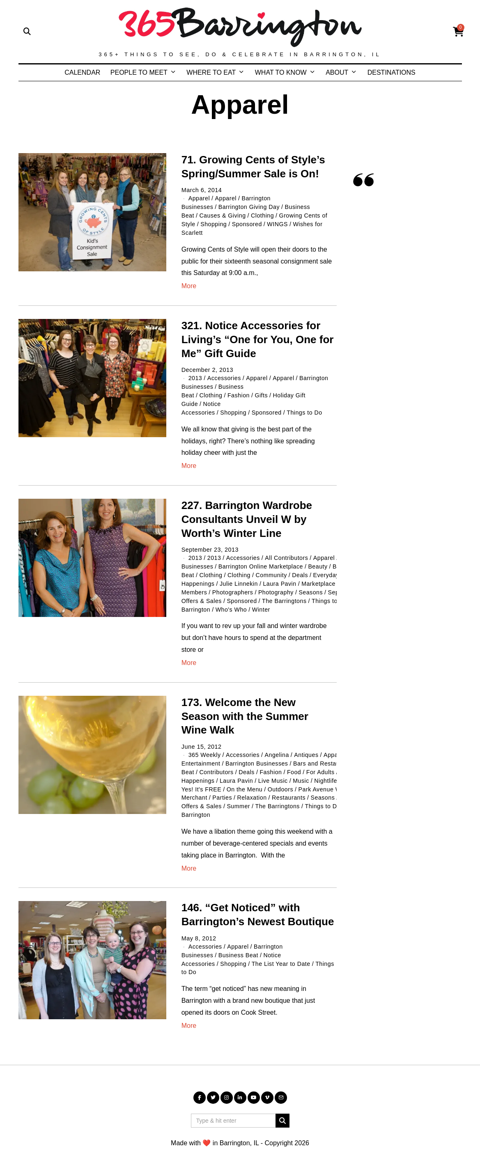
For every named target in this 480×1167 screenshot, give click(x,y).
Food (295, 766)
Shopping (214, 223)
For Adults (322, 766)
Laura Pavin (281, 580)
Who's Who (232, 604)
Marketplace (320, 580)
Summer (239, 799)
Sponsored (247, 223)
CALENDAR (82, 72)
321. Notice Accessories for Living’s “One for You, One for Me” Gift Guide (257, 338)
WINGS (278, 223)
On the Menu (245, 783)
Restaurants (290, 791)
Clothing (263, 215)
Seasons (312, 588)
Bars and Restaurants (325, 758)
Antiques (307, 750)
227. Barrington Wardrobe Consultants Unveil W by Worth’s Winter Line (246, 516)
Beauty (319, 563)
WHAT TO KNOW (281, 72)
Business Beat (239, 947)
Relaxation (253, 791)
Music (302, 774)
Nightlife (327, 774)
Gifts (262, 393)
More (188, 284)
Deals (301, 571)
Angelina (278, 750)
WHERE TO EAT (211, 72)
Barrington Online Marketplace (262, 563)
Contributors (217, 766)
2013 (195, 377)
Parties (222, 791)
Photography (277, 588)
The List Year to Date (282, 955)
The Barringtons (285, 596)
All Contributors (287, 555)
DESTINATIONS (391, 72)
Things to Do (306, 409)
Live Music (274, 774)
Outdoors (281, 783)
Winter (262, 604)
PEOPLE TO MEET (139, 72)
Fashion (239, 393)
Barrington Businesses (257, 758)
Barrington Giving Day (250, 207)
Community (272, 571)
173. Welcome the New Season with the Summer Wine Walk (244, 711)
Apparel (199, 198)
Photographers (233, 588)
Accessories (224, 377)
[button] (282, 1112)
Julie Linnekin (239, 580)
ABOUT (337, 72)
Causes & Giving (223, 215)
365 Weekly (204, 750)
